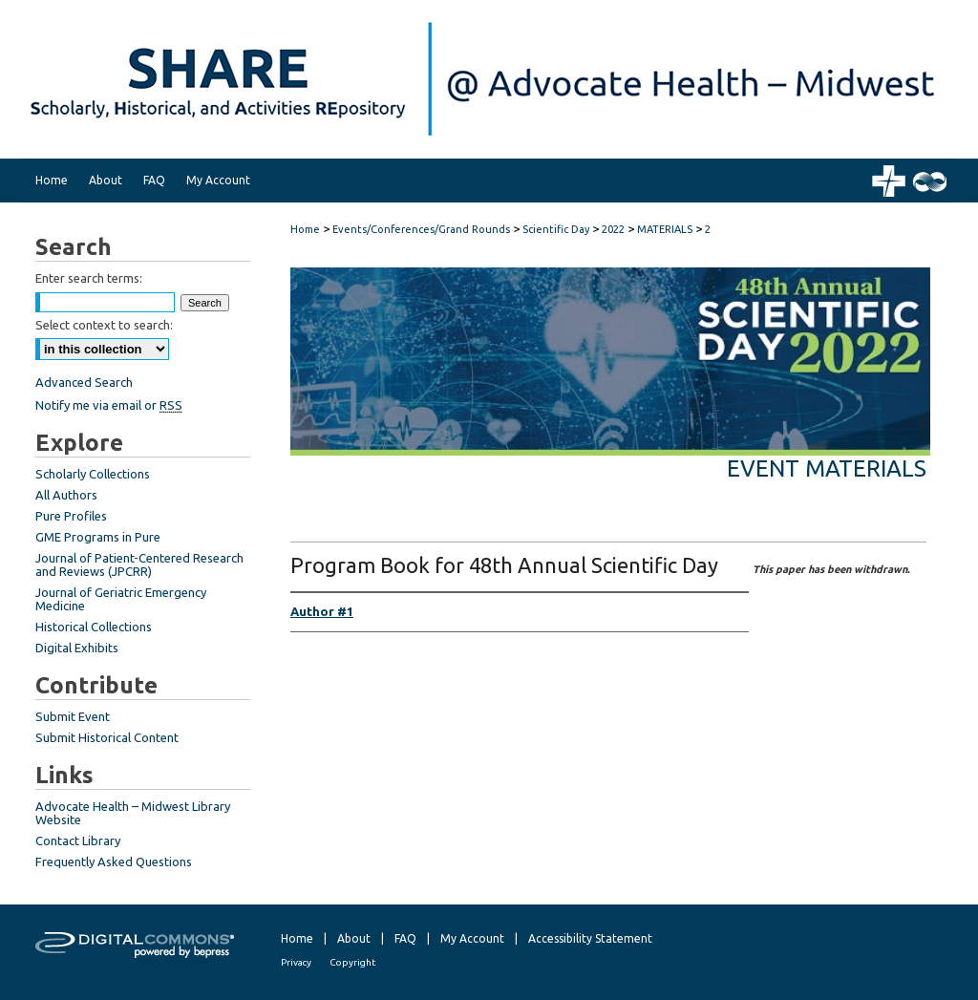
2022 (614, 229)
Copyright (352, 962)
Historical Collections (93, 626)
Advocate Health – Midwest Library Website (132, 812)
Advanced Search (84, 382)
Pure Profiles (71, 515)
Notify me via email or (108, 405)
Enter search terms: (88, 278)
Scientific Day (557, 229)
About (354, 938)
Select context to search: (104, 324)
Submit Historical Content (107, 737)
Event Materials (826, 468)
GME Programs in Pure (97, 536)
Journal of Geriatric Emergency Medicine (120, 598)
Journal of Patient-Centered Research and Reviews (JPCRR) (139, 564)
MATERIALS (666, 229)
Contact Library (77, 840)
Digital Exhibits (76, 647)
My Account (472, 938)
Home (305, 229)
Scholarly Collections (92, 473)
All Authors (66, 494)
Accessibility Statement (590, 938)
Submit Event (72, 716)
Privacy (296, 962)
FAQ (405, 938)
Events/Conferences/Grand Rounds (422, 229)
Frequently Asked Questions (113, 861)
